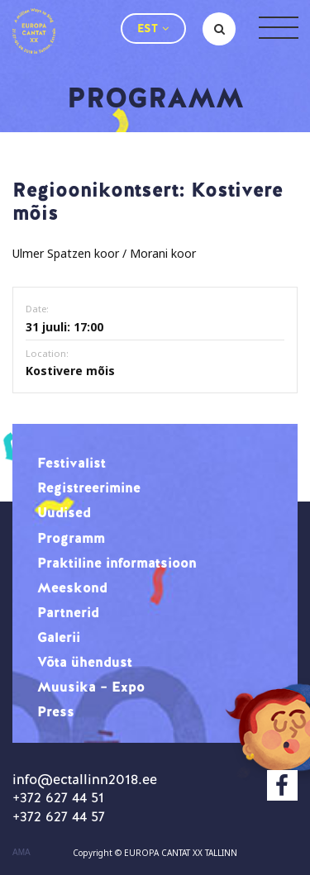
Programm (71, 538)
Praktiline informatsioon (117, 563)
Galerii (58, 637)
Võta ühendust (84, 662)
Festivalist (71, 463)
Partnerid (68, 612)
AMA (21, 853)
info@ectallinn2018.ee (84, 779)
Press (55, 711)
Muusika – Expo (91, 687)
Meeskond (72, 587)
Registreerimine (89, 487)
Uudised (64, 512)
